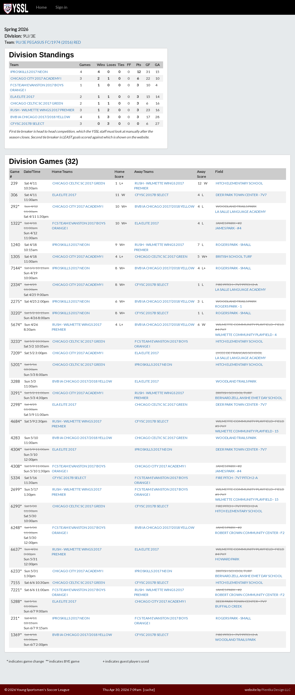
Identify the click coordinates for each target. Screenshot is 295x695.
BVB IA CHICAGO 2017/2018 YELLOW (40, 117)
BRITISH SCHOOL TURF (234, 256)
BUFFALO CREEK (228, 606)
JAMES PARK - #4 (228, 228)
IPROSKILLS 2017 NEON (29, 72)
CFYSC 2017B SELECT (27, 123)
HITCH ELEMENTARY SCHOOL (239, 183)
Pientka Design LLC (276, 689)
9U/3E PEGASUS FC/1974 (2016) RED (48, 42)
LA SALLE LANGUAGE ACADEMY (240, 211)
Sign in (61, 7)
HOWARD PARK (227, 559)
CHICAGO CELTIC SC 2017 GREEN (36, 103)
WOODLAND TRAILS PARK (236, 381)
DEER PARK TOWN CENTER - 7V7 (241, 195)
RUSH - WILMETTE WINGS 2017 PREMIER (42, 110)
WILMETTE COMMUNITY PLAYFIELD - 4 (245, 334)
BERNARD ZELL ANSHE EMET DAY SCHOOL (248, 398)
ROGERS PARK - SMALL (233, 244)
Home (41, 7)
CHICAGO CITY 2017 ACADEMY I (35, 78)
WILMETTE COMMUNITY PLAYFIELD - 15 (247, 431)
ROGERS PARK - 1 (228, 306)
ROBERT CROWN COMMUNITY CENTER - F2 (250, 533)
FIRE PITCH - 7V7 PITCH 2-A (237, 477)
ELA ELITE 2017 (22, 96)
